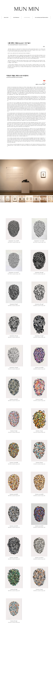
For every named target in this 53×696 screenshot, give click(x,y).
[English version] (44, 82)
